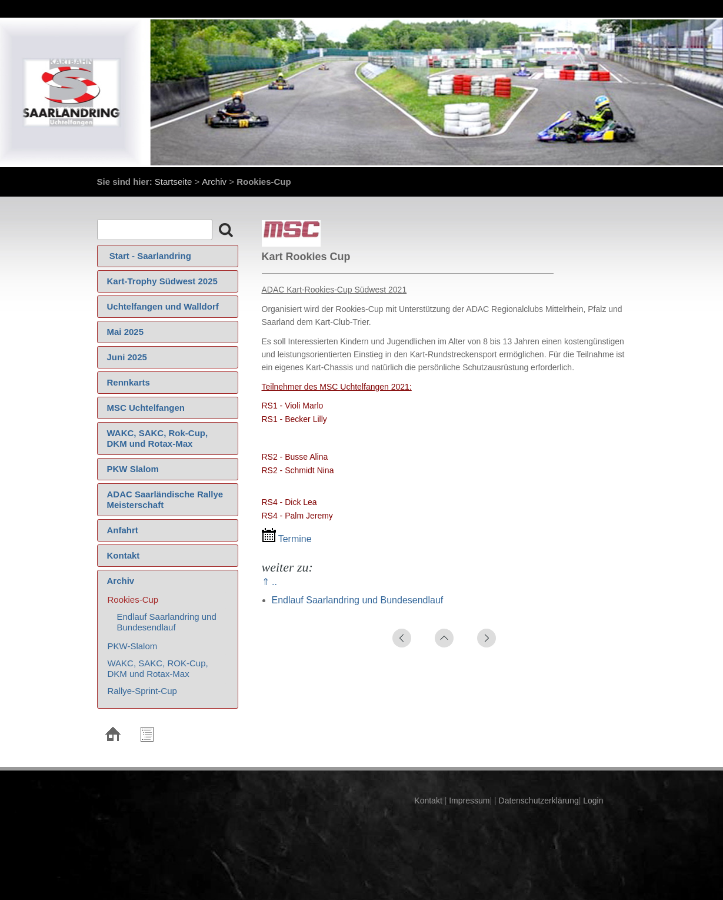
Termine (287, 539)
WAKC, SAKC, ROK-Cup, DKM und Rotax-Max (158, 668)
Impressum (468, 800)
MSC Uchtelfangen (146, 408)
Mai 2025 (125, 332)
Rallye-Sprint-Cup (142, 691)
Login (593, 800)
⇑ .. (269, 582)
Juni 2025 (127, 357)
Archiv (214, 182)
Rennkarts (128, 382)
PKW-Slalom (133, 646)
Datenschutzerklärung (538, 800)
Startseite (173, 182)
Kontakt (123, 555)
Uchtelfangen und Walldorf (163, 306)
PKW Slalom (133, 469)
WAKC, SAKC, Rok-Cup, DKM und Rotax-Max (157, 438)
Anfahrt (122, 530)
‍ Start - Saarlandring (149, 256)
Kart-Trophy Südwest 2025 (162, 281)
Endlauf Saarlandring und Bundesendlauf (166, 622)
